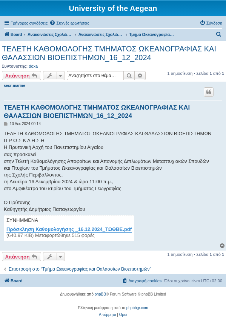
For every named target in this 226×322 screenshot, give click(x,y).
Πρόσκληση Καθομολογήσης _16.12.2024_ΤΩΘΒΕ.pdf (69, 229)
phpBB (100, 294)
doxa (33, 66)
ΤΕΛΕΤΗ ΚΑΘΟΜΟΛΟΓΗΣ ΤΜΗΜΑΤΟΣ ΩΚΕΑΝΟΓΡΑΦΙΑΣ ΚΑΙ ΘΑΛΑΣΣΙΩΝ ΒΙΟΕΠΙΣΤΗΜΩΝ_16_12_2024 (109, 53)
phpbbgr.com (137, 308)
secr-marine (14, 86)
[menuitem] (69, 23)
